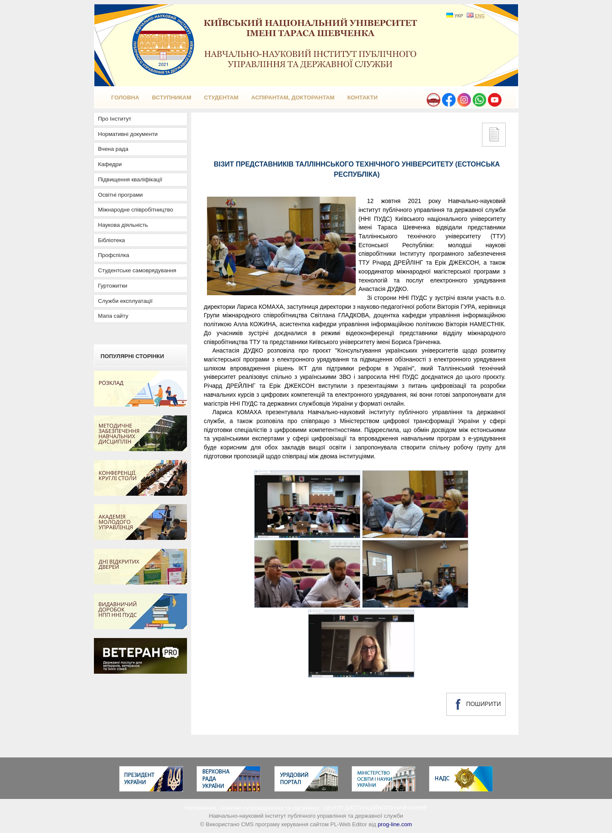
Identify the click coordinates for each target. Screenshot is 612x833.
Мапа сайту (113, 316)
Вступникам (172, 97)
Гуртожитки (113, 285)
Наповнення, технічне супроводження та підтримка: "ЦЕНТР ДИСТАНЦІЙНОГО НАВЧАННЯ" (306, 808)
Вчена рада (113, 149)
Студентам (221, 97)
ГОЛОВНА (125, 97)
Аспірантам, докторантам (292, 97)
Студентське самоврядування (137, 270)
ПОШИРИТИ (476, 704)
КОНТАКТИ (362, 97)
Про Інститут (114, 119)
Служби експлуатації (125, 301)
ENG (475, 15)
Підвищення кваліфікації (130, 179)
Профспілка (114, 255)
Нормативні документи (128, 134)
